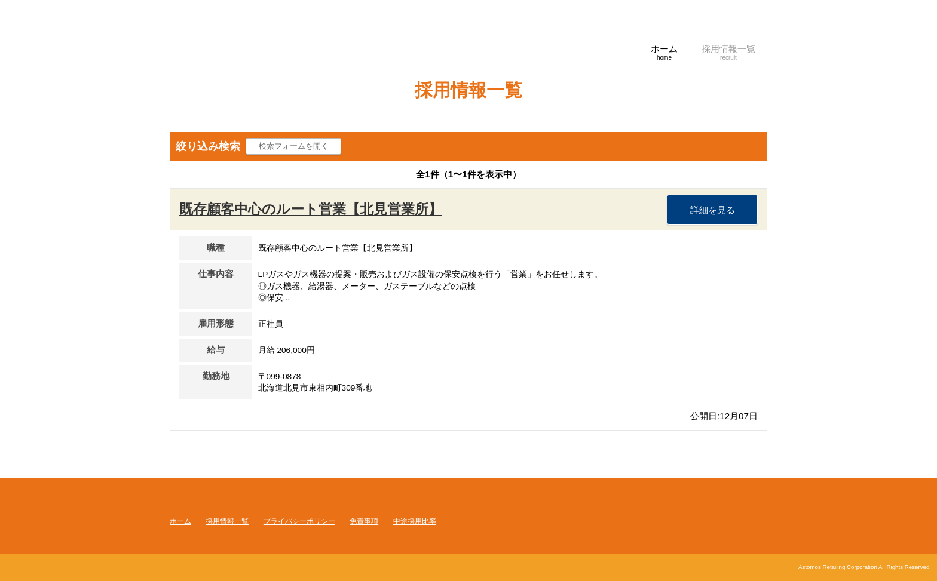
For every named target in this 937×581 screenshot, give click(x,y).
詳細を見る (712, 210)
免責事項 (364, 521)
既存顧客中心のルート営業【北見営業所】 (310, 209)
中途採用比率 (414, 521)
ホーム (180, 521)
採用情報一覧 (227, 521)
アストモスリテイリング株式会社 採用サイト (289, 57)
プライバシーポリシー (299, 521)
